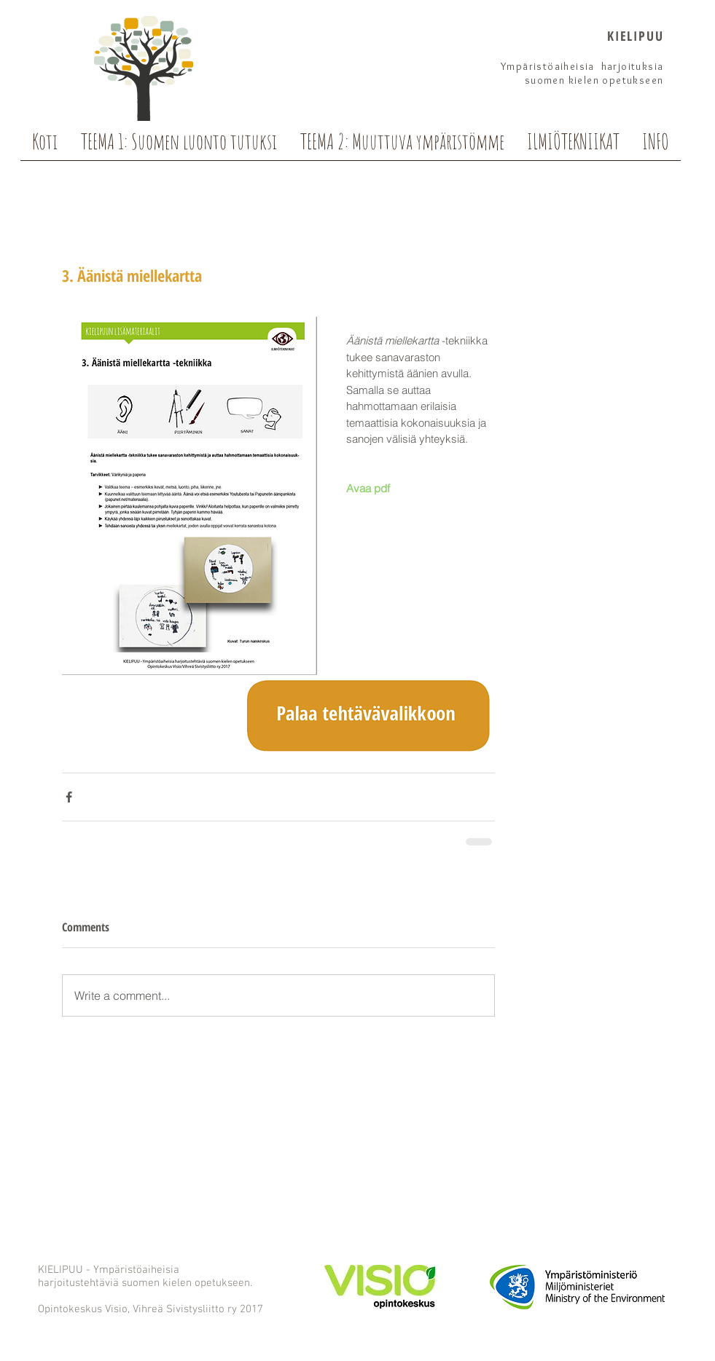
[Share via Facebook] (69, 797)
